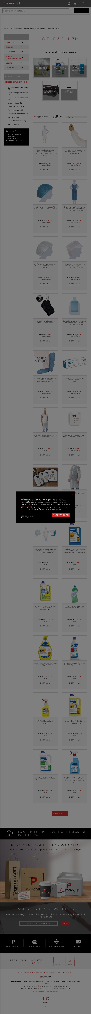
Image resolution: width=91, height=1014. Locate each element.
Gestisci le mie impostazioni (27, 516)
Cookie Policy (26, 506)
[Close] (72, 494)
